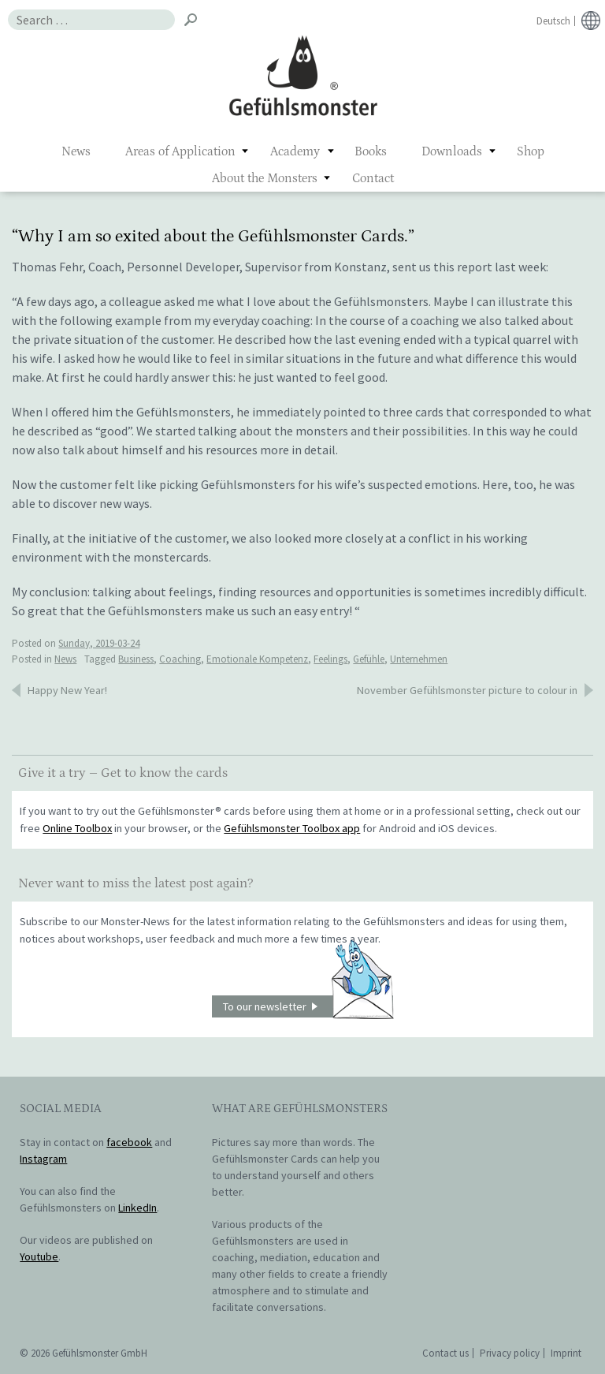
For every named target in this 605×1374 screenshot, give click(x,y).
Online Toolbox (77, 828)
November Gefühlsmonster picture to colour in (467, 690)
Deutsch (553, 21)
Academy (295, 151)
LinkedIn (137, 1207)
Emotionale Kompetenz (257, 659)
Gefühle (368, 659)
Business (136, 659)
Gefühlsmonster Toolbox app (292, 828)
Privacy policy (510, 1353)
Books (370, 151)
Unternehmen (418, 659)
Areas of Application (180, 151)
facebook (129, 1142)
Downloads (451, 151)
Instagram (43, 1159)
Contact (373, 178)
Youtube (39, 1256)
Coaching (180, 659)
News (76, 151)
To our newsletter (308, 1006)
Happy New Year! (67, 690)
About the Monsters (264, 178)
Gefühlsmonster (303, 75)
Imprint (566, 1353)
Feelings (330, 659)
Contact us (445, 1353)
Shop (530, 151)
